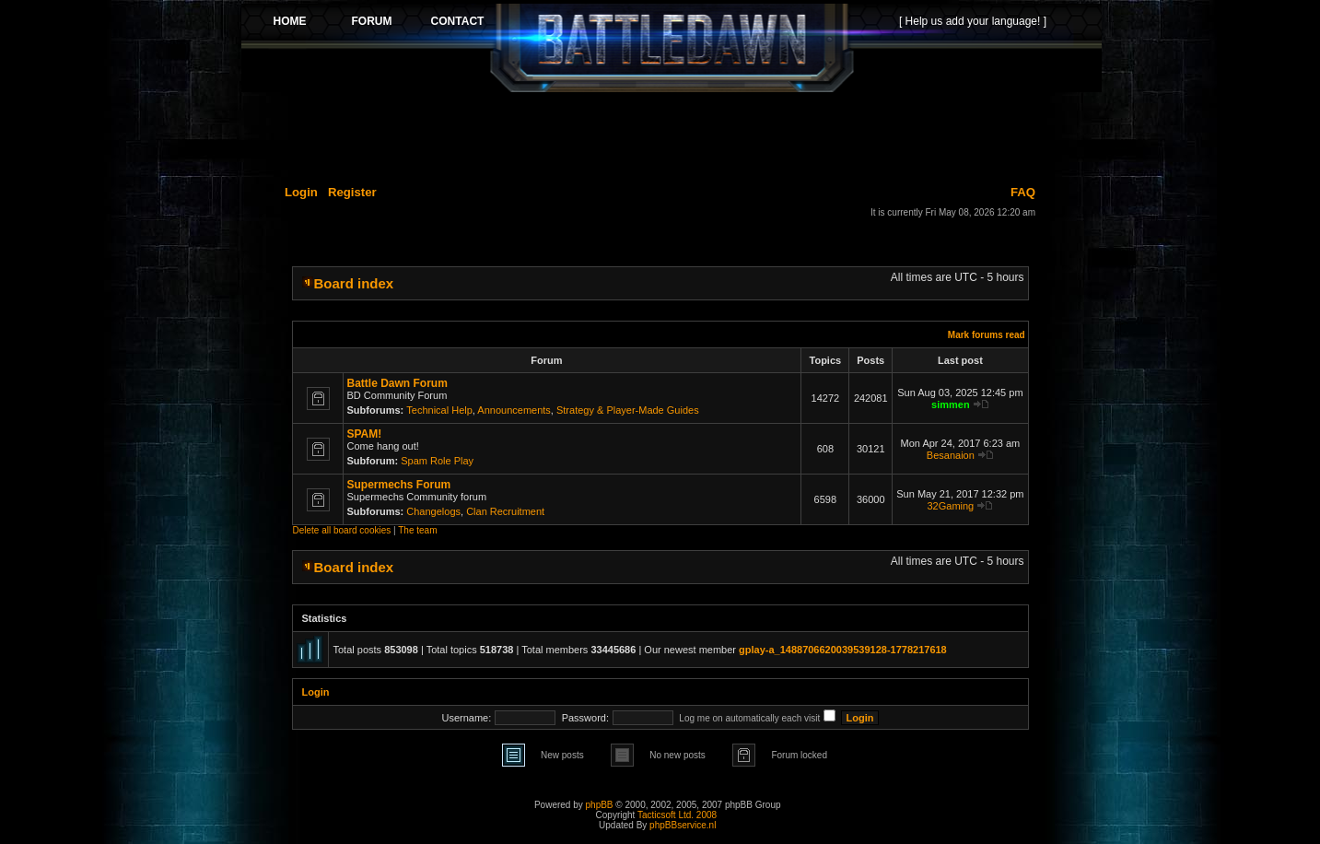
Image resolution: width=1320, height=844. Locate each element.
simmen (950, 404)
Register (352, 192)
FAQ (1022, 192)
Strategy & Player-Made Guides (627, 410)
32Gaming (950, 505)
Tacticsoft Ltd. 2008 (677, 815)
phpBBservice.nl (682, 825)
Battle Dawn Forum (397, 383)
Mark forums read (986, 335)
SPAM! (364, 434)
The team (417, 530)
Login (301, 192)
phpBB (599, 805)
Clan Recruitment (505, 511)
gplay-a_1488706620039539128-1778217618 (843, 649)
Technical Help (439, 410)
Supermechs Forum (399, 484)
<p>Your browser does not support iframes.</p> (671, 48)
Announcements (514, 410)
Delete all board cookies (342, 530)
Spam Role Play (437, 460)
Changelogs (433, 511)
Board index (354, 283)
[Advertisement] (671, 135)
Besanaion (951, 455)
